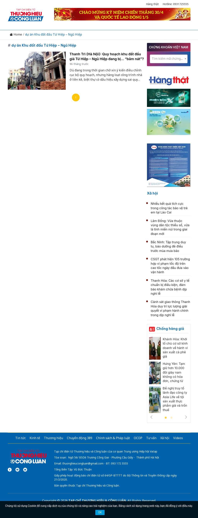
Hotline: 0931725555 (176, 4)
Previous (151, 417)
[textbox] (169, 58)
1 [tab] (166, 418)
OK (100, 512)
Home (16, 34)
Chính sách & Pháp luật (113, 438)
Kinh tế (35, 438)
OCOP (138, 438)
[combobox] (169, 59)
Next (186, 417)
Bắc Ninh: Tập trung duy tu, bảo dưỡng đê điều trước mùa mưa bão (168, 246)
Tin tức (20, 438)
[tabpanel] (168, 376)
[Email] (25, 470)
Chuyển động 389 (79, 438)
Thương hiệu (53, 438)
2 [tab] (171, 418)
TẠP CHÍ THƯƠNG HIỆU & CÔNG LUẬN (97, 500)
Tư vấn (151, 438)
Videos (178, 438)
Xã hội (152, 193)
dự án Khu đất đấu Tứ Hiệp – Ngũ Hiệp (53, 34)
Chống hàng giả (170, 328)
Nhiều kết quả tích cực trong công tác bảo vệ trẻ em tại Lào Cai (169, 208)
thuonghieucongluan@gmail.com (82, 463)
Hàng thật (152, 4)
